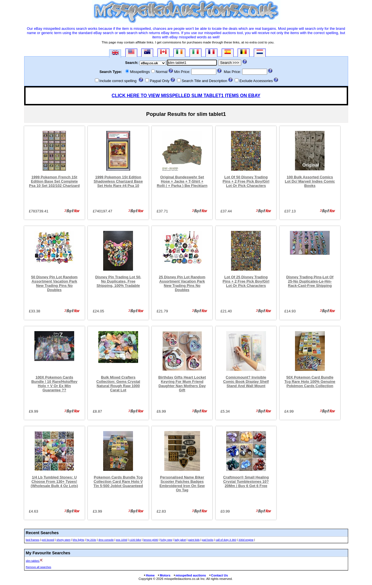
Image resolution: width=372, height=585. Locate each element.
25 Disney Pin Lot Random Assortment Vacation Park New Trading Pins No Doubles (182, 283)
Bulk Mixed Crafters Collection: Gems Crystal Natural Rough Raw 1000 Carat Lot (118, 383)
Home (149, 575)
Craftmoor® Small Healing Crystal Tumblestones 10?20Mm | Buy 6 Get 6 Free (246, 481)
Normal (161, 72)
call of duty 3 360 (226, 539)
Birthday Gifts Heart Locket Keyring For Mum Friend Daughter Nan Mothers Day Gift (182, 383)
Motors (163, 575)
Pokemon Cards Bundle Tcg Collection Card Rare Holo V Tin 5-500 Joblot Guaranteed (118, 481)
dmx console (106, 539)
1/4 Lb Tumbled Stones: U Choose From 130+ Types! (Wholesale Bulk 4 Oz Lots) (54, 481)
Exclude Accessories (256, 81)
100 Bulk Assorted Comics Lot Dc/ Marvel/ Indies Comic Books (310, 181)
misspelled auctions (189, 575)
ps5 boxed (47, 539)
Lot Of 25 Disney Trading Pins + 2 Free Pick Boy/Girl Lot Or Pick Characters (246, 281)
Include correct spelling (118, 81)
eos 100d (121, 539)
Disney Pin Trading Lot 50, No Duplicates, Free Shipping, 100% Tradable (118, 281)
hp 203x (91, 539)
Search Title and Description (204, 81)
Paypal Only (159, 81)
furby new (166, 539)
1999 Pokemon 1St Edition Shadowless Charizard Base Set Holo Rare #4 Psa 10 (118, 181)
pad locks (207, 539)
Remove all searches (38, 567)
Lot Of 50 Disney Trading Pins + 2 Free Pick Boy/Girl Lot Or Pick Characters (246, 181)
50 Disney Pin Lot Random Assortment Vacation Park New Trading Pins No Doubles (54, 283)
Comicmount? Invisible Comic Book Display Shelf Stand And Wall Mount (246, 381)
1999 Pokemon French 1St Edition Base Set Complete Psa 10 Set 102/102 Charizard (54, 181)
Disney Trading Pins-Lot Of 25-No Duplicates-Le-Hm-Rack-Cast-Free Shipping (309, 281)
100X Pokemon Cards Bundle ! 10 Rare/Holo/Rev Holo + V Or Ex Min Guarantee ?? (54, 383)
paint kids (194, 539)
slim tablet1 (33, 560)
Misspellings (140, 72)
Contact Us (218, 575)
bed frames (33, 539)
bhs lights (78, 539)
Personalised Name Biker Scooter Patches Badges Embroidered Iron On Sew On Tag (182, 483)
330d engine (245, 539)
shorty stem (63, 539)
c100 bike (135, 539)
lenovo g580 (150, 539)
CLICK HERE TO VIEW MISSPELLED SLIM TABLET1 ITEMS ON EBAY (186, 95)
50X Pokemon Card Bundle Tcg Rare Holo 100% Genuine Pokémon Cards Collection (309, 381)
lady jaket (180, 539)
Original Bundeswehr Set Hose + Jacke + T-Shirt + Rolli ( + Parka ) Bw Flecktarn (182, 181)
